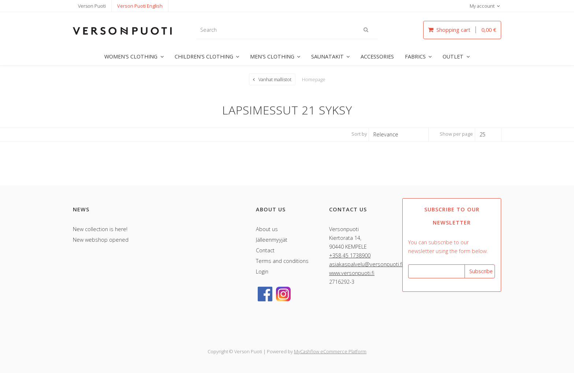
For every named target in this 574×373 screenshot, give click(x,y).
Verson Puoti (92, 6)
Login (262, 271)
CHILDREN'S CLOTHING (204, 56)
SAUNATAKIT (327, 56)
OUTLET (453, 56)
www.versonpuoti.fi (351, 272)
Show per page (456, 133)
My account (482, 6)
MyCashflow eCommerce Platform (330, 351)
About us (267, 228)
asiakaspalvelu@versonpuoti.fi (366, 263)
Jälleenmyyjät (271, 239)
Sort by (359, 133)
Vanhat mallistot (274, 79)
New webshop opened (100, 239)
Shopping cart (462, 29)
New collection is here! (100, 228)
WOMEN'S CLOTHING (130, 56)
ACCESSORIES (377, 56)
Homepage (313, 79)
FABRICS (415, 56)
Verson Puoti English (140, 6)
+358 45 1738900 (349, 255)
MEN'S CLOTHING (272, 56)
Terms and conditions (282, 260)
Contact (265, 249)
